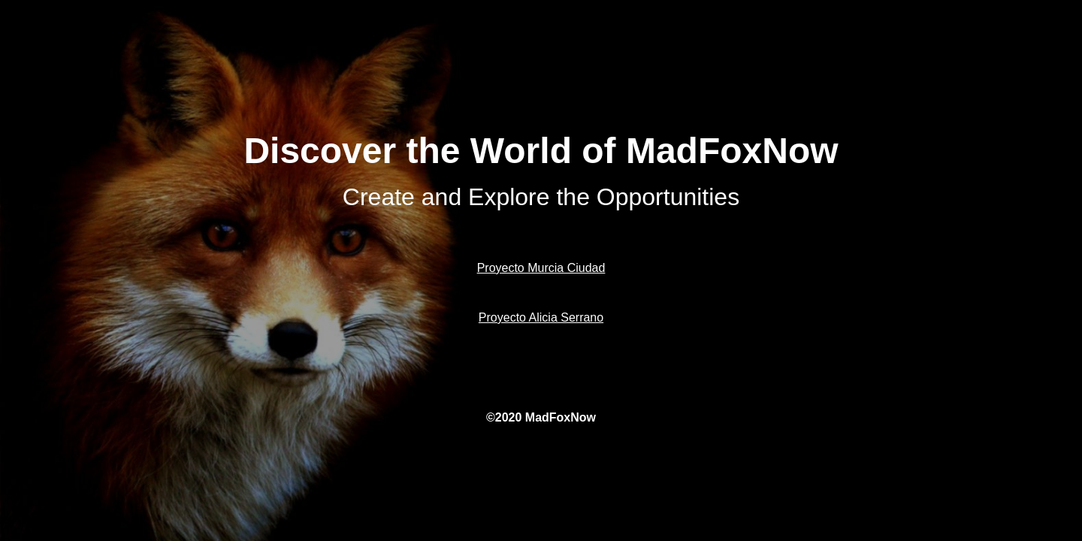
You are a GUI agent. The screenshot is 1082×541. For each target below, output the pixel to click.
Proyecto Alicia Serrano (541, 317)
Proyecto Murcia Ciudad (541, 267)
